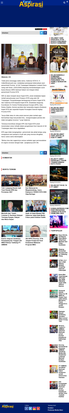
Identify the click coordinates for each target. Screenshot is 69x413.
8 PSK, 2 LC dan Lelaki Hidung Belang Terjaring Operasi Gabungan (63, 265)
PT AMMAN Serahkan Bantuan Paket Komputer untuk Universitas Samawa (63, 371)
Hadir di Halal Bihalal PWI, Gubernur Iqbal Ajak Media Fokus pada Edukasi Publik (35, 215)
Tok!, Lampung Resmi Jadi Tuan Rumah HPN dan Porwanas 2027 (11, 190)
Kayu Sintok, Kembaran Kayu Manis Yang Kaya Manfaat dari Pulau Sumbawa (63, 240)
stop (44, 29)
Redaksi (50, 408)
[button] (67, 1)
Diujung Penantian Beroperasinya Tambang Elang (63, 253)
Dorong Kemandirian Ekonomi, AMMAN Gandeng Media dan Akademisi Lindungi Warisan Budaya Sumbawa (63, 353)
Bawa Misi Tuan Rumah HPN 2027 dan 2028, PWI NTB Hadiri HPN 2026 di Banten (63, 280)
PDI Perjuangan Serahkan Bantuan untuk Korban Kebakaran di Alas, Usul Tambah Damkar (63, 389)
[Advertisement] (34, 13)
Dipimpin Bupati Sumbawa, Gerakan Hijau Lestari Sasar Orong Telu (63, 316)
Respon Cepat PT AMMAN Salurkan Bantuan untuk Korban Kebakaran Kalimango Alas (62, 333)
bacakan (39, 29)
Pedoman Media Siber (55, 410)
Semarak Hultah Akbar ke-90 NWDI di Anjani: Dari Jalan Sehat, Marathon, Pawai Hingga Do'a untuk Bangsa (63, 299)
